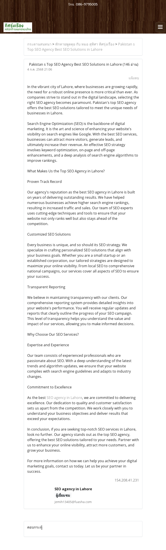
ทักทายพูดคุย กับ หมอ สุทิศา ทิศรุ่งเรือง (84, 44)
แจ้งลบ (134, 78)
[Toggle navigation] (160, 27)
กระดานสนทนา (39, 44)
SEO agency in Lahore (64, 397)
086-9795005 (87, 4)
